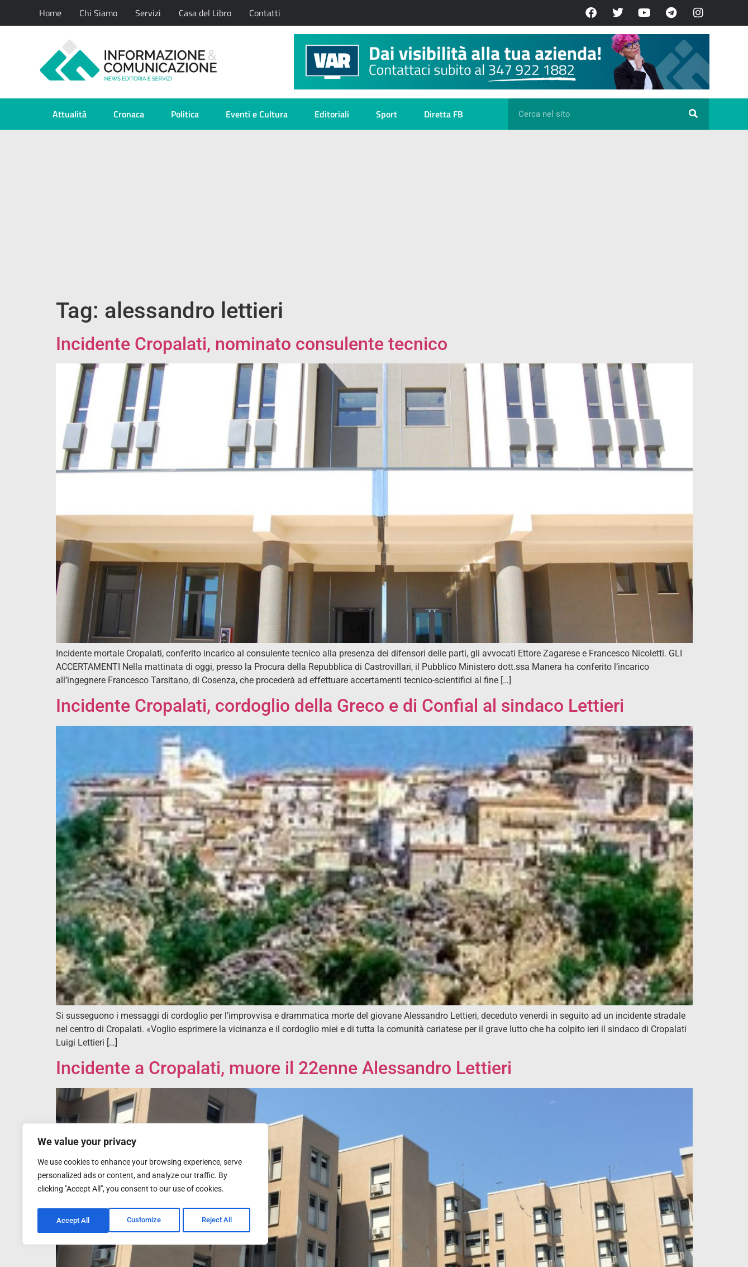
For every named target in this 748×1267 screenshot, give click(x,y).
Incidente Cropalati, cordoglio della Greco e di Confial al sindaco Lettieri (340, 705)
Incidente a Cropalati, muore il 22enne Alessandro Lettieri (284, 1068)
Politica (185, 114)
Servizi (148, 13)
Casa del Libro (205, 13)
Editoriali (332, 114)
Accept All (219, 1220)
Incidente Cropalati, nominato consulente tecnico (251, 343)
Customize (73, 1220)
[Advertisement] (374, 213)
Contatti (264, 13)
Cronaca (128, 114)
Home (50, 13)
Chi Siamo (98, 13)
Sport (386, 114)
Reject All (147, 1220)
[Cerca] (693, 114)
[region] (145, 1186)
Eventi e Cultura (257, 114)
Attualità (70, 114)
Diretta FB (443, 114)
